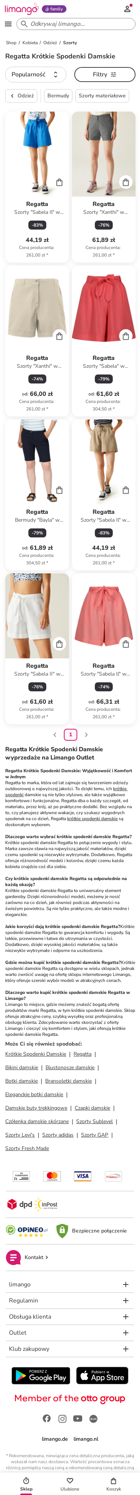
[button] (35, 74)
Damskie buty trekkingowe (36, 1108)
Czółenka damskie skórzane (37, 1121)
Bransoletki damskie (68, 1081)
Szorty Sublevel (94, 1121)
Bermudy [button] (58, 95)
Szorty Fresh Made (27, 1148)
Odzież (21, 96)
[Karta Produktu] (37, 187)
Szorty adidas (58, 1134)
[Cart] (59, 182)
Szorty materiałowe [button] (102, 95)
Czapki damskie (92, 1108)
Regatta (82, 1054)
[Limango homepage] (21, 9)
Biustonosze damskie (70, 1067)
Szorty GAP (94, 1134)
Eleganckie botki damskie (34, 1094)
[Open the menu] (8, 24)
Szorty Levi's (20, 1134)
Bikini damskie (21, 1067)
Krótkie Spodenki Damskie (35, 1054)
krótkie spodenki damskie (92, 819)
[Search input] (74, 23)
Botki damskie (21, 1081)
